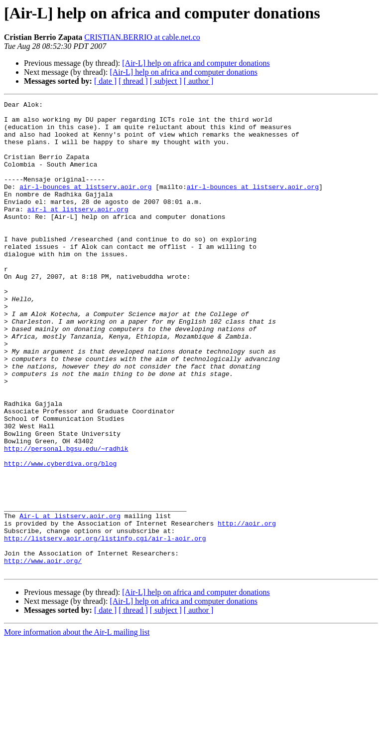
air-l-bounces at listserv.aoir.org (85, 204)
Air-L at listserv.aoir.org (70, 599)
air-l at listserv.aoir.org (77, 231)
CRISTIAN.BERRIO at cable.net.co (142, 37)
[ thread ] (133, 81)
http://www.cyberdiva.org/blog (60, 536)
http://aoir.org (247, 608)
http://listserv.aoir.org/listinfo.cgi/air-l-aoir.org (105, 626)
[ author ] (199, 81)
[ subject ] (166, 81)
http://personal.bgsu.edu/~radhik (66, 518)
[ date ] (105, 81)
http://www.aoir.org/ (43, 653)
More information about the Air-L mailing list (76, 726)
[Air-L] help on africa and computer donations (195, 63)
